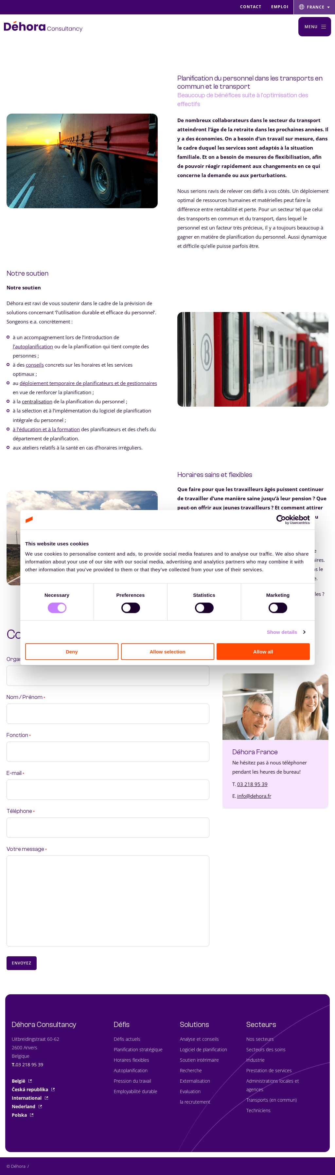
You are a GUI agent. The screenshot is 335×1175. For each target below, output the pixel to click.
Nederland (27, 1106)
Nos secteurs (260, 1039)
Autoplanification (131, 1070)
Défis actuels (127, 1039)
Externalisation (195, 1081)
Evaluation (190, 1091)
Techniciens (258, 1110)
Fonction (19, 735)
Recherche (191, 1070)
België (22, 1081)
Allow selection (167, 651)
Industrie (255, 1060)
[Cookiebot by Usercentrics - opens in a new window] (281, 519)
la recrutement (195, 1102)
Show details (282, 631)
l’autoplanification (33, 346)
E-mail (15, 773)
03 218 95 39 (252, 784)
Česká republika (33, 1089)
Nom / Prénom (26, 697)
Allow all (263, 651)
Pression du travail (132, 1081)
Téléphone (21, 811)
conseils (35, 364)
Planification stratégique (138, 1049)
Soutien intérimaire (199, 1060)
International (30, 1098)
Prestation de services (269, 1070)
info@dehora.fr (254, 796)
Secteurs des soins (266, 1049)
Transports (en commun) (271, 1100)
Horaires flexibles (131, 1060)
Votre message (27, 849)
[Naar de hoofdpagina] (43, 26)
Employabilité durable (135, 1091)
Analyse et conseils (199, 1039)
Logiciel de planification (203, 1049)
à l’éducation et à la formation (46, 429)
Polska (22, 1115)
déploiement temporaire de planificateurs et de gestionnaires (88, 383)
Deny (72, 651)
